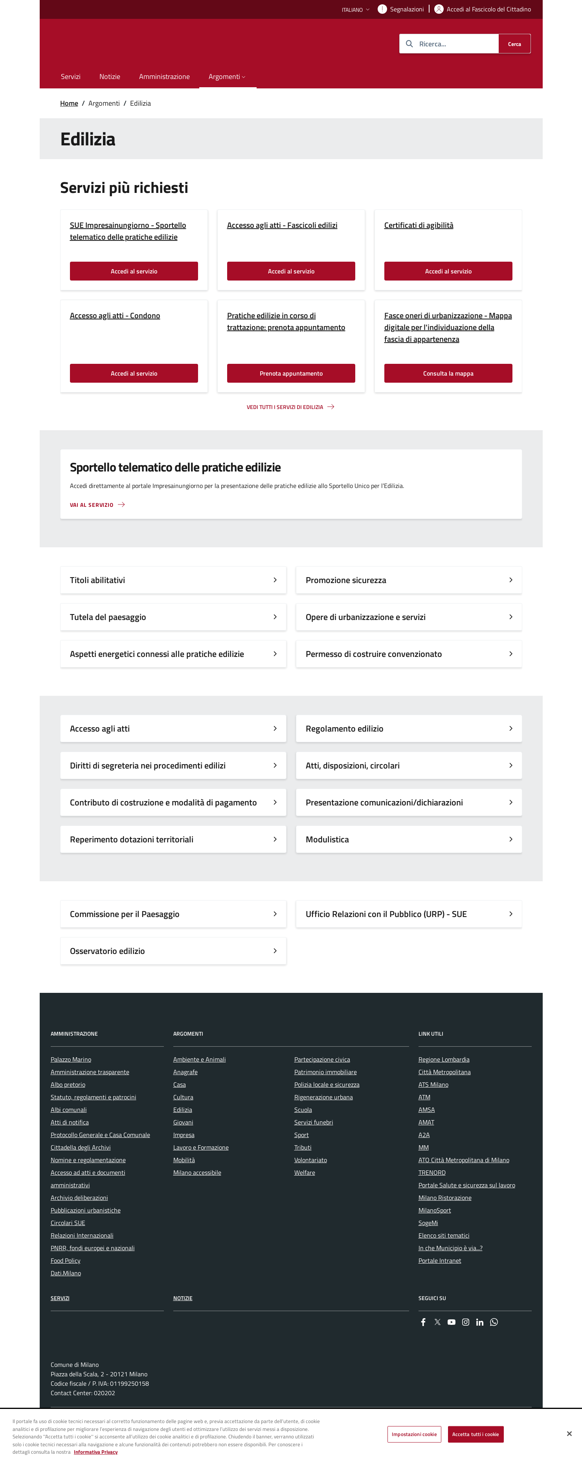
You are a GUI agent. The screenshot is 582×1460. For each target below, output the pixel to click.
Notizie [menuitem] (109, 76)
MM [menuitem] (424, 1170)
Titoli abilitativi (97, 580)
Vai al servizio (92, 505)
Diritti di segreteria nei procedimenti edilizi (148, 765)
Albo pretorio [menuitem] (68, 1107)
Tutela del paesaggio (108, 617)
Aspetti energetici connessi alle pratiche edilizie (157, 653)
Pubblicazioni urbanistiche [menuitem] (86, 1233)
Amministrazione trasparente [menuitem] (90, 1094)
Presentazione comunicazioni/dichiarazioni (384, 802)
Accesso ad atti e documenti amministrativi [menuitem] (88, 1201)
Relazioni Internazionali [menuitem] (82, 1258)
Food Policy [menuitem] (66, 1283)
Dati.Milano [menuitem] (66, 1295)
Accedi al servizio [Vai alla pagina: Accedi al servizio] (134, 271)
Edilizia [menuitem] (182, 1132)
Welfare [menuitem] (304, 1195)
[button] (357, 9)
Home (69, 103)
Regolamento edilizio (345, 728)
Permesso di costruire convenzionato (374, 653)
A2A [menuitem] (424, 1157)
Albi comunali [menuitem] (69, 1132)
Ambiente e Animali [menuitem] (199, 1082)
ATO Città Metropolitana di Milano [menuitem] (464, 1182)
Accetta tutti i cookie (475, 1434)
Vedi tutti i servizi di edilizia (285, 407)
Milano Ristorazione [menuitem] (445, 1220)
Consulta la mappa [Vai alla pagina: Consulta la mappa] (448, 373)
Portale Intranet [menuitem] (440, 1283)
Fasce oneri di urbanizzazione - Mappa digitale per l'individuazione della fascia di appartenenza (448, 327)
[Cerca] (515, 43)
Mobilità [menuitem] (184, 1182)
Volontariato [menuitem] (310, 1182)
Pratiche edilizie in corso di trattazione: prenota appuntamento (286, 321)
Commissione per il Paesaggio (125, 914)
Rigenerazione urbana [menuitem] (323, 1119)
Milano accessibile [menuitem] (197, 1195)
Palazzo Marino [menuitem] (71, 1082)
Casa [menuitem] (179, 1107)
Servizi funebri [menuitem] (313, 1145)
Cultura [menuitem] (183, 1119)
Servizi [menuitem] (71, 76)
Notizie (183, 1321)
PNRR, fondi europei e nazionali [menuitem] (93, 1270)
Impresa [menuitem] (184, 1157)
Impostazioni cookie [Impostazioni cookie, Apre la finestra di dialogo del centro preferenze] (414, 1434)
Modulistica (327, 839)
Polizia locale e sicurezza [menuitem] (327, 1107)
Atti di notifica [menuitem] (70, 1145)
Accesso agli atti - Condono (115, 315)
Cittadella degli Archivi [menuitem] (81, 1170)
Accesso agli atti (100, 728)
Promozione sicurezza (346, 580)
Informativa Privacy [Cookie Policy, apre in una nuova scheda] (96, 1452)
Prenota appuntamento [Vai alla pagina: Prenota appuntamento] (291, 373)
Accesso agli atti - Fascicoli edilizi (282, 225)
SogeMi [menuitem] (428, 1245)
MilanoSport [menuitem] (435, 1233)
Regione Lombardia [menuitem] (444, 1082)
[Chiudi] (569, 1433)
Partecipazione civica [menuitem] (322, 1082)
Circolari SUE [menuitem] (68, 1245)
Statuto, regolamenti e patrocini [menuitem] (93, 1119)
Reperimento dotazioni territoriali (131, 839)
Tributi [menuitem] (303, 1170)
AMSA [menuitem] (427, 1132)
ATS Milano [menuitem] (433, 1107)
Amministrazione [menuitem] (164, 76)
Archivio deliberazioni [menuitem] (79, 1220)
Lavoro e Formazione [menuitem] (201, 1170)
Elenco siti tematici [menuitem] (444, 1258)
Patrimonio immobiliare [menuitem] (325, 1094)
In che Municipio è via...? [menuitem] (451, 1270)
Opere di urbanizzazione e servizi (366, 617)
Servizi (60, 1321)
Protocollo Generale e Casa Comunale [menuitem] (100, 1157)
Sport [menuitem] (301, 1157)
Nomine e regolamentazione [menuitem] (88, 1182)
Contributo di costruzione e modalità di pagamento (164, 802)
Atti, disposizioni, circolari (353, 765)
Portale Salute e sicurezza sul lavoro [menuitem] (467, 1207)
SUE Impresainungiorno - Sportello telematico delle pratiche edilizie (128, 231)
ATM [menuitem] (424, 1119)
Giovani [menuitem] (183, 1145)
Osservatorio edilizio (107, 950)
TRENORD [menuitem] (432, 1195)
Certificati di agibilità (418, 225)
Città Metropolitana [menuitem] (445, 1094)
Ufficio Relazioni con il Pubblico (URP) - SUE (387, 914)
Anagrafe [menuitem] (185, 1094)
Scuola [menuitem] (303, 1132)
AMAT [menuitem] (426, 1145)
